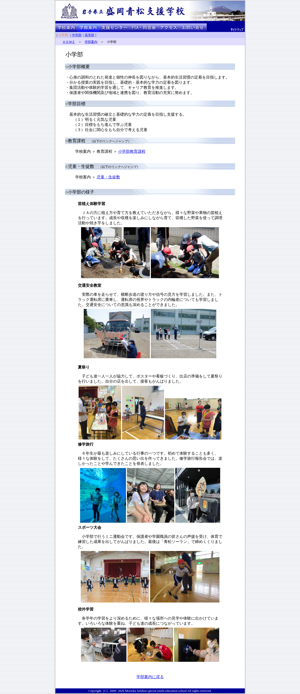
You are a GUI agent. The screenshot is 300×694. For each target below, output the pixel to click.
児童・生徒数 (108, 177)
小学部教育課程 (131, 151)
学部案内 (91, 42)
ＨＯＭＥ (68, 42)
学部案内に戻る (150, 677)
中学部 (77, 35)
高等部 (89, 35)
